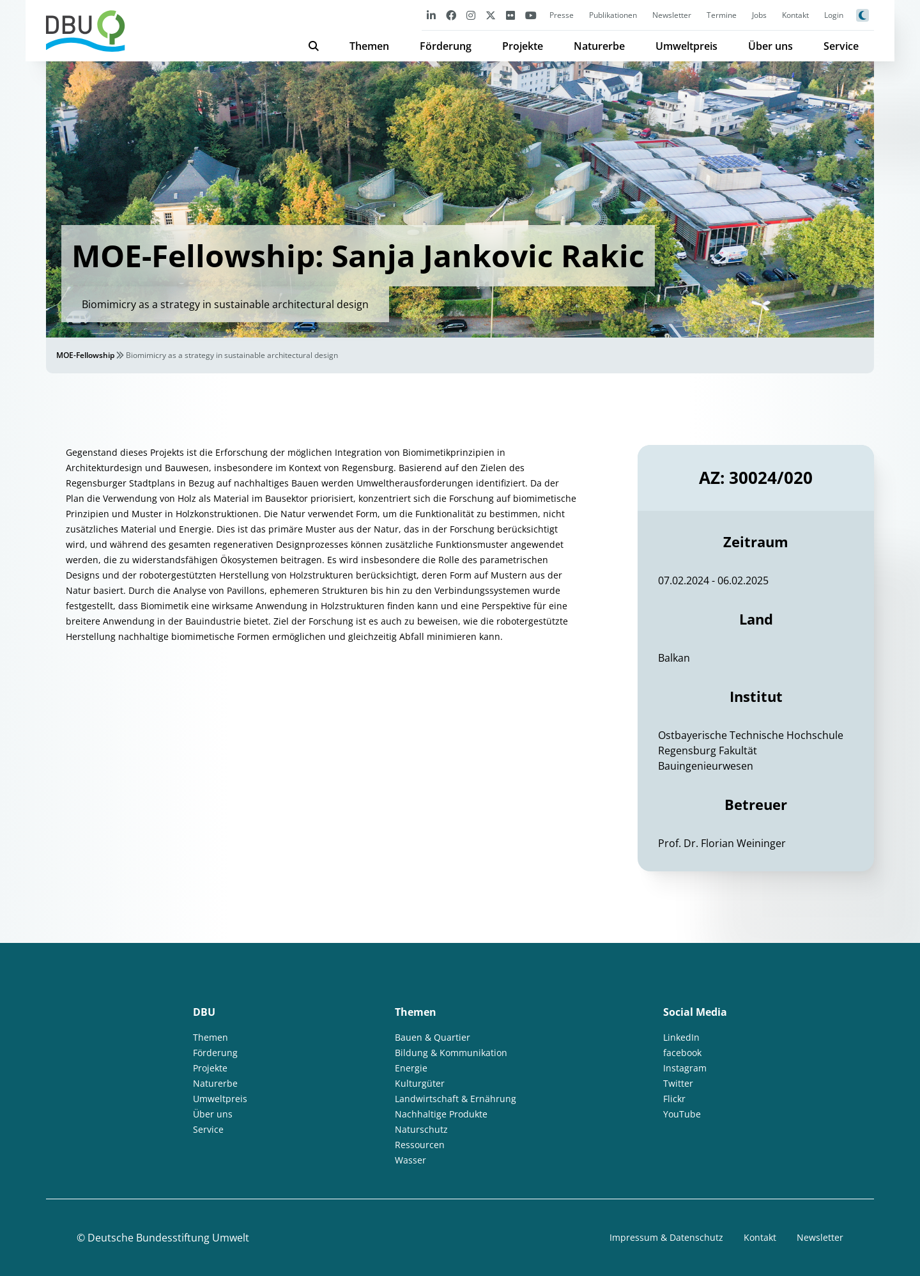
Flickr (674, 1099)
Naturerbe (599, 46)
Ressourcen (420, 1145)
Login (833, 15)
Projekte (522, 46)
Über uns (770, 46)
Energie (411, 1068)
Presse (561, 15)
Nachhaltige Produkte (441, 1114)
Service (841, 46)
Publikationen (613, 15)
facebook (682, 1052)
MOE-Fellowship (85, 355)
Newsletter (671, 15)
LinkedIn (681, 1037)
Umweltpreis (686, 46)
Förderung (445, 46)
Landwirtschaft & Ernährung (455, 1099)
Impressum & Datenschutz (666, 1237)
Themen (369, 46)
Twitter (678, 1083)
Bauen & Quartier (432, 1037)
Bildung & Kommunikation (451, 1052)
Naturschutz (421, 1129)
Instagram (685, 1068)
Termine (722, 15)
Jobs (759, 15)
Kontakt (795, 15)
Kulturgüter (420, 1083)
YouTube (682, 1114)
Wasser (410, 1160)
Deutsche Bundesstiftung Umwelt (168, 1238)
